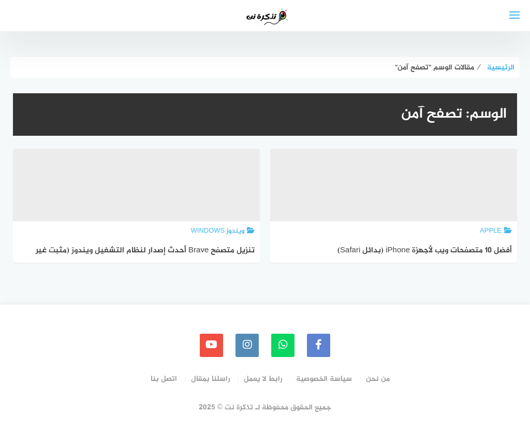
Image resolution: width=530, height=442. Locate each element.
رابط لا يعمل (263, 379)
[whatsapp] (283, 345)
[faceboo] (318, 345)
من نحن (378, 379)
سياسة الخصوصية (324, 379)
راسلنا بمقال (210, 379)
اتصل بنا (164, 379)
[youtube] (211, 345)
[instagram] (247, 345)
